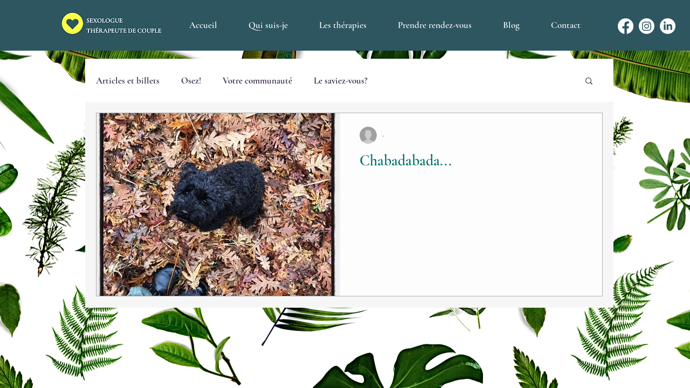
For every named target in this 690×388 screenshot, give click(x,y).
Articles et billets (128, 80)
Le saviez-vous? (341, 80)
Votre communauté (257, 80)
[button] (589, 81)
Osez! (191, 80)
